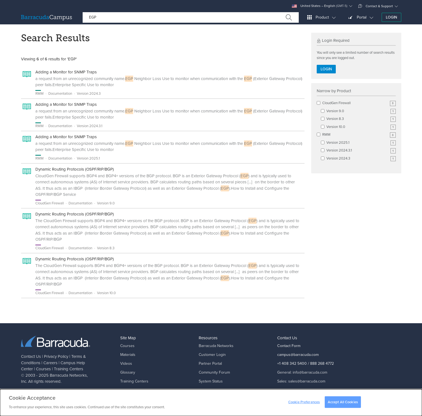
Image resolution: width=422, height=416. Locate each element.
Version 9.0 (361, 111)
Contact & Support (375, 6)
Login (391, 17)
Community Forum (214, 372)
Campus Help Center (138, 390)
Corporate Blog (212, 390)
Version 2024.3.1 (361, 150)
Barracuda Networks (68, 375)
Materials (127, 355)
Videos (126, 363)
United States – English (319, 6)
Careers (50, 363)
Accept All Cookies (343, 403)
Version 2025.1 (361, 143)
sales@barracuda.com (306, 381)
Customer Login (212, 355)
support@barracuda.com (313, 390)
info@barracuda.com (310, 372)
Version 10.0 (361, 127)
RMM (359, 135)
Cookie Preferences (304, 403)
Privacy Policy (56, 356)
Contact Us (31, 356)
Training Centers (68, 369)
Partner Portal (210, 363)
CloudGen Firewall (359, 103)
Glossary (127, 372)
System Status (211, 381)
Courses (43, 369)
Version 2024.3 (361, 158)
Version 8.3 (361, 119)
